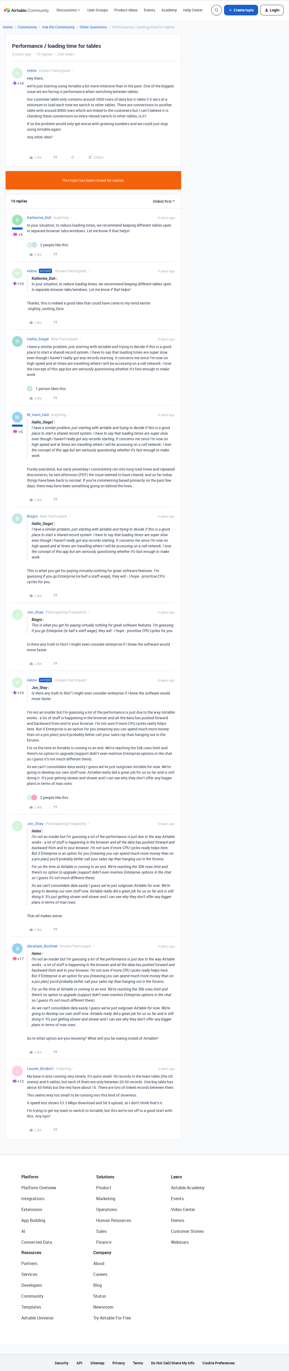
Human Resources (113, 1220)
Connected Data (36, 1242)
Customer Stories (187, 1231)
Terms (138, 1362)
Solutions (105, 1177)
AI (23, 1231)
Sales (101, 1231)
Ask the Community (58, 26)
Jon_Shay (35, 612)
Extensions (31, 1209)
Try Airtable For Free (112, 1318)
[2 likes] (47, 245)
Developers (31, 1285)
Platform (29, 1177)
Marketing (105, 1198)
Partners (29, 1263)
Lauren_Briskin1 (40, 1068)
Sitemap (97, 1362)
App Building (33, 1220)
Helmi (32, 70)
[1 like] (46, 388)
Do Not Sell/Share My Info (172, 1362)
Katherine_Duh (39, 217)
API (79, 1362)
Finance (103, 1242)
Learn (176, 1177)
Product (103, 1188)
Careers (100, 1274)
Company (102, 1252)
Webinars (180, 1242)
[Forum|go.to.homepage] (26, 10)
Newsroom (103, 1307)
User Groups (97, 9)
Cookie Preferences (218, 1362)
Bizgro (32, 516)
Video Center (183, 1209)
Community (27, 26)
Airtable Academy (188, 1188)
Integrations (32, 1198)
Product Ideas (125, 9)
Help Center (193, 9)
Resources (31, 1252)
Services (29, 1274)
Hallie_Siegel (38, 338)
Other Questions (93, 26)
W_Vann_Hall (38, 414)
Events (149, 9)
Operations (106, 1209)
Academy (169, 9)
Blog (97, 1285)
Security (61, 1362)
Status (99, 1296)
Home (8, 26)
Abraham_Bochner (42, 946)
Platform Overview (38, 1188)
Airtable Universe (37, 1318)
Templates (31, 1307)
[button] (241, 10)
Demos (177, 1220)
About (99, 1263)
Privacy (118, 1362)
